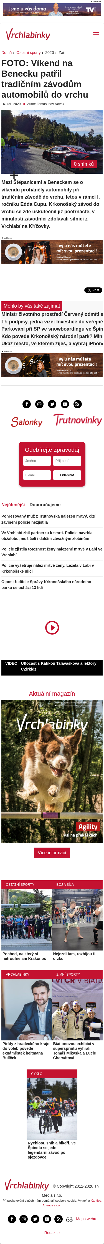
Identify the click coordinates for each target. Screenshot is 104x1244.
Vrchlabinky (17, 974)
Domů (6, 52)
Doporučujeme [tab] (44, 504)
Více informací (52, 852)
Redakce (52, 1232)
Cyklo (36, 1074)
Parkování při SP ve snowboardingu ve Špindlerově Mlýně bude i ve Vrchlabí (52, 329)
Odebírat (67, 475)
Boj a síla (65, 885)
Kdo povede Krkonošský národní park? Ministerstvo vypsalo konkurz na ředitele (52, 336)
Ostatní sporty (28, 52)
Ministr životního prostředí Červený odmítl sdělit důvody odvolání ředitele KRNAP (52, 314)
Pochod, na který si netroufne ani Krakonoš (24, 956)
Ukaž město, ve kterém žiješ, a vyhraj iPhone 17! (52, 343)
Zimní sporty (68, 974)
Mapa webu (86, 1219)
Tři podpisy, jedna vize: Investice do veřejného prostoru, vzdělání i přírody (52, 321)
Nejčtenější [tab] (13, 504)
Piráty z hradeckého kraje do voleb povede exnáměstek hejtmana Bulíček (25, 1051)
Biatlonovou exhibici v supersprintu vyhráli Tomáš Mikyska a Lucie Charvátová (74, 1051)
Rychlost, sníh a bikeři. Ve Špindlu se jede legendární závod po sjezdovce (52, 1150)
